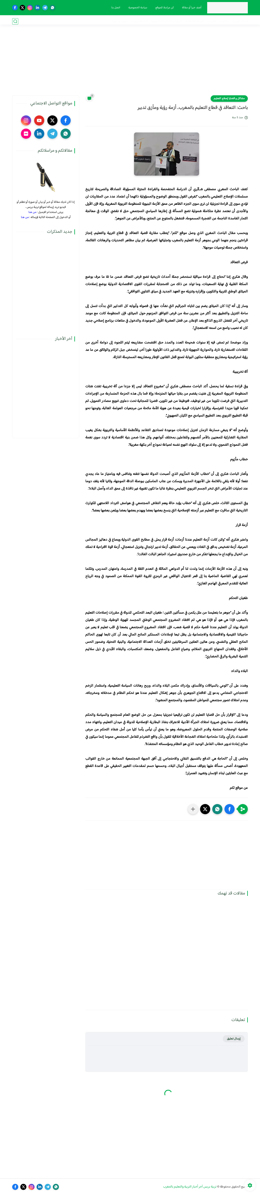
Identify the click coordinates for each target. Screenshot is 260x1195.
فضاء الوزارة (240, 21)
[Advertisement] (130, 63)
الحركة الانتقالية (194, 21)
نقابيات (212, 21)
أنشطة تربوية (139, 21)
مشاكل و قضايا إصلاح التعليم (229, 98)
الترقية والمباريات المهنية (166, 21)
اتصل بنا (114, 7)
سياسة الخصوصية (136, 7)
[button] (229, 809)
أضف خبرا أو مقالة (190, 7)
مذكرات (224, 21)
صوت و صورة (119, 21)
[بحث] (15, 21)
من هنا (32, 212)
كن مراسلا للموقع (163, 7)
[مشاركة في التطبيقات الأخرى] (193, 809)
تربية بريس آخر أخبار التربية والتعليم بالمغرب (190, 1187)
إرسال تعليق (233, 1038)
